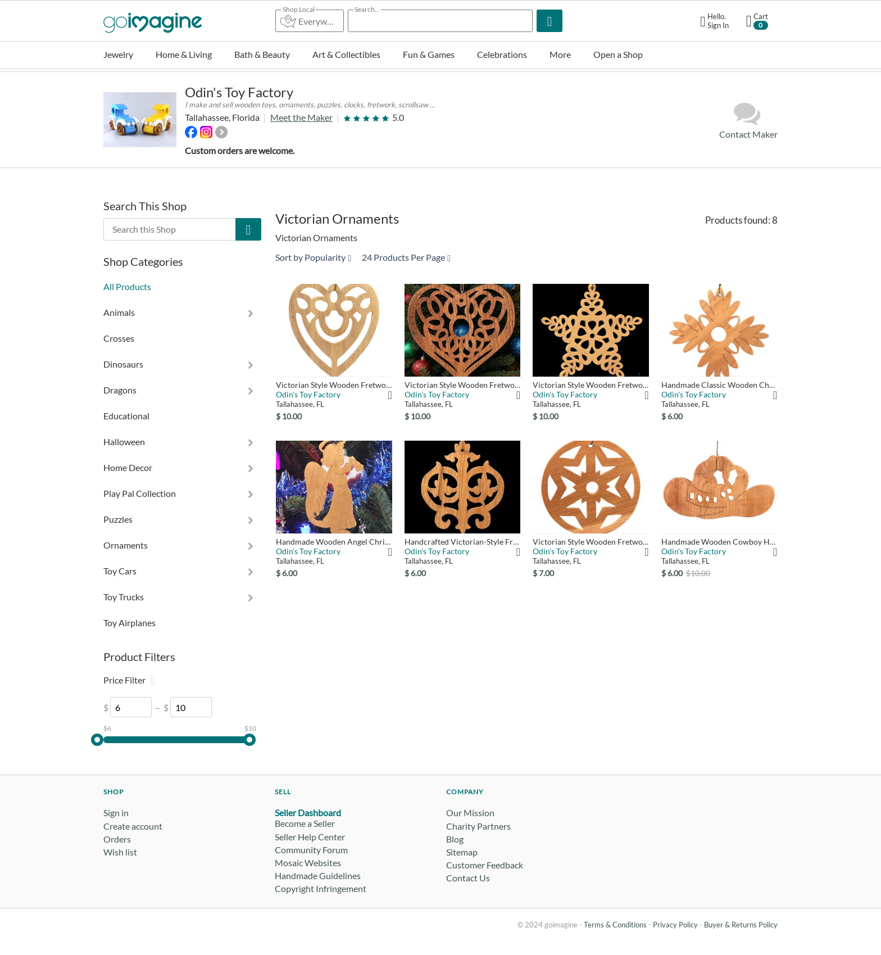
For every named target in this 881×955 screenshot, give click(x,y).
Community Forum (311, 849)
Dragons (120, 389)
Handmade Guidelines (318, 875)
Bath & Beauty (262, 54)
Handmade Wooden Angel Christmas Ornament (334, 541)
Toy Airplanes (129, 622)
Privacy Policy (675, 924)
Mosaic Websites (308, 862)
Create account (132, 826)
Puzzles (118, 519)
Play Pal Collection (139, 493)
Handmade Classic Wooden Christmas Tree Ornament (719, 385)
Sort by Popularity (313, 257)
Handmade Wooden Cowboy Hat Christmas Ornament (719, 541)
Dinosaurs (123, 364)
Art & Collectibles (346, 54)
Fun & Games (429, 54)
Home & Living (184, 54)
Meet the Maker (301, 117)
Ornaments (125, 545)
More (560, 54)
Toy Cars (120, 570)
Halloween (124, 441)
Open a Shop (618, 54)
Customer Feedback (484, 864)
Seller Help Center (310, 836)
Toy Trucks (123, 596)
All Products (127, 286)
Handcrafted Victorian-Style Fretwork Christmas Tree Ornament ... (462, 541)
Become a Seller (305, 823)
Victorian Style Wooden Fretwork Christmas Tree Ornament (590, 541)
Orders (117, 839)
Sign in (116, 812)
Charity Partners (478, 826)
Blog (455, 839)
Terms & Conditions (615, 924)
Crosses (118, 338)
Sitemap (462, 852)
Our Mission (470, 812)
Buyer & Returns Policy (741, 924)
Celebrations (502, 54)
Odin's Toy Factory (239, 92)
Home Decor (127, 467)
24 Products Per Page (406, 257)
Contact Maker (748, 120)
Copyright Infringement (320, 888)
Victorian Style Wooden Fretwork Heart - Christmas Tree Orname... (334, 385)
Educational (126, 415)
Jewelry (118, 54)
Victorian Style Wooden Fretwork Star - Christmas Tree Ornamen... (590, 385)
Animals (119, 312)
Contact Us (468, 877)
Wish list (120, 852)
